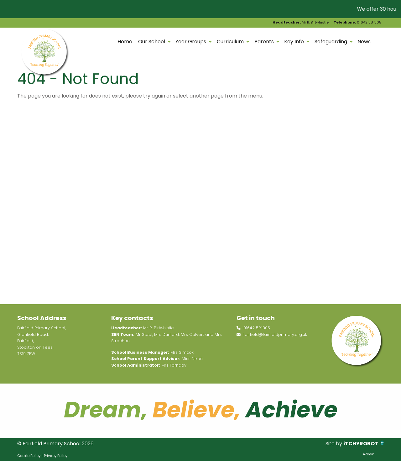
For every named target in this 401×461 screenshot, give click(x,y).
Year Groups (190, 41)
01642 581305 (357, 22)
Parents (264, 41)
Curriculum (230, 41)
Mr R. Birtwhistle (301, 22)
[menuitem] (124, 42)
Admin (368, 454)
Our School (151, 41)
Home (124, 41)
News (364, 41)
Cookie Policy (28, 455)
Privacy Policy (55, 455)
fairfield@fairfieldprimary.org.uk (272, 334)
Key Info (294, 41)
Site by (334, 443)
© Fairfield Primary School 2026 (55, 443)
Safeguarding (331, 41)
